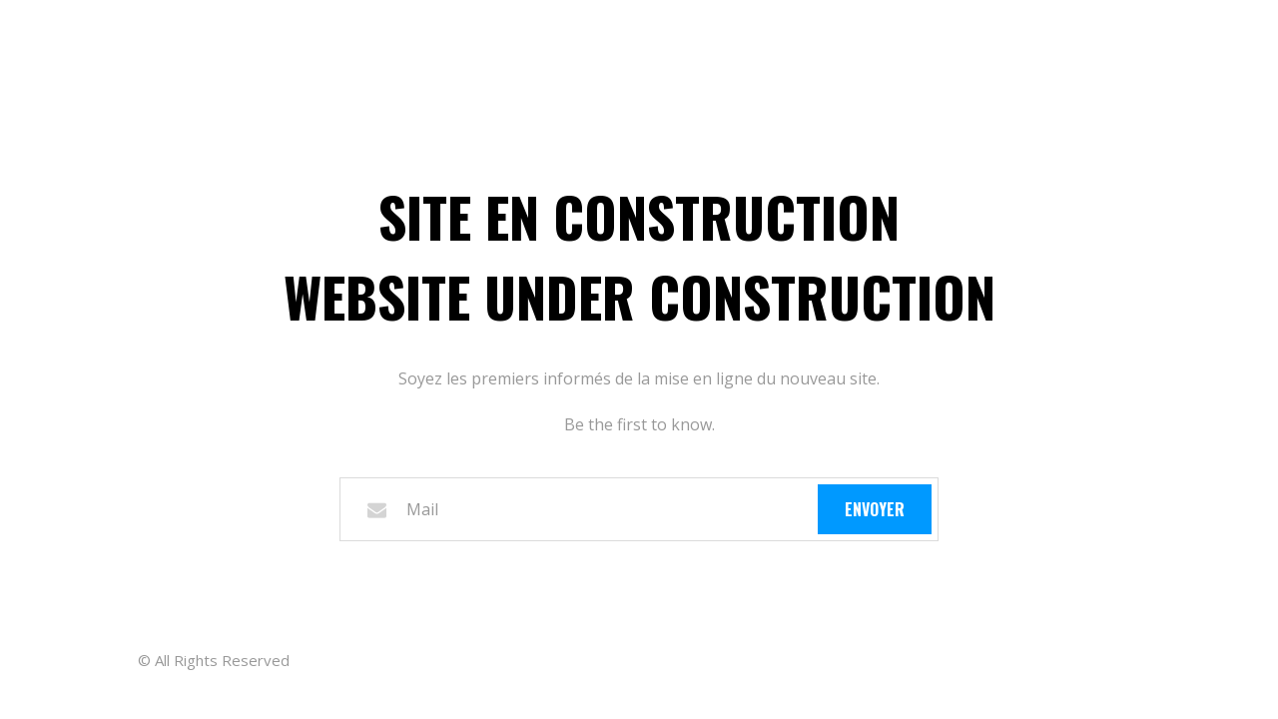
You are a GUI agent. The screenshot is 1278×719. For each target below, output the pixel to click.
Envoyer (875, 509)
